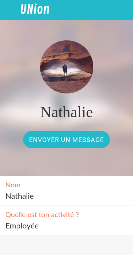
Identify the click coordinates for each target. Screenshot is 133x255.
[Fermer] (10, 10)
